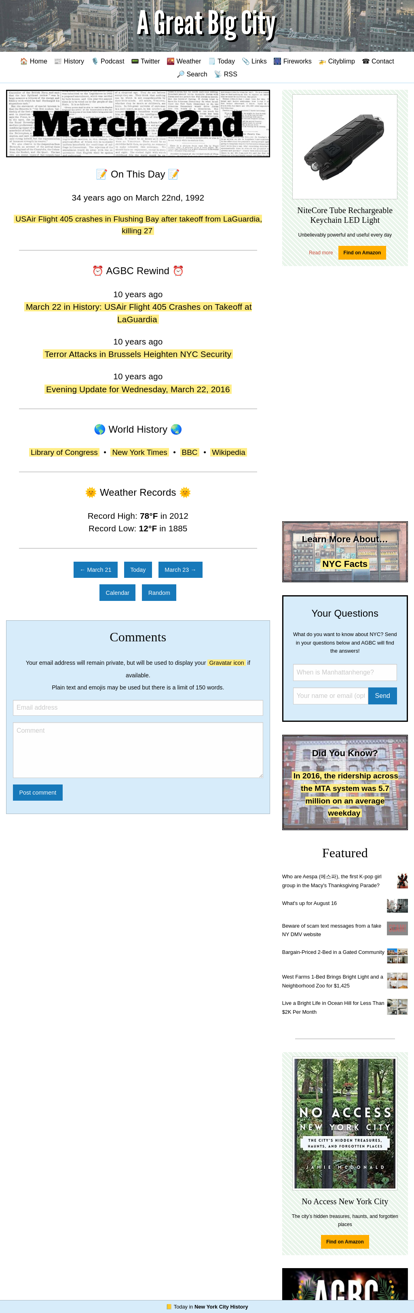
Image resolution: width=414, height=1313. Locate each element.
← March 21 (95, 570)
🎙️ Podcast (108, 61)
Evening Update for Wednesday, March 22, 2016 (138, 389)
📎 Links (254, 61)
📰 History (69, 61)
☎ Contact (378, 61)
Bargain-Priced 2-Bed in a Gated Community (333, 952)
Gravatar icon (226, 663)
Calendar (117, 593)
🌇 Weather (184, 61)
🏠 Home (33, 61)
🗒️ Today (221, 61)
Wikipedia (228, 452)
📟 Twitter (145, 61)
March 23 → (180, 570)
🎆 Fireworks (292, 61)
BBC (190, 452)
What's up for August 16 (309, 903)
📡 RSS (225, 74)
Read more (321, 253)
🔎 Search (192, 74)
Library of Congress (64, 452)
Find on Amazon (362, 253)
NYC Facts (345, 564)
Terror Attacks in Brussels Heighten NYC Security (137, 354)
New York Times (139, 452)
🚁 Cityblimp (336, 61)
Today (138, 570)
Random (159, 593)
